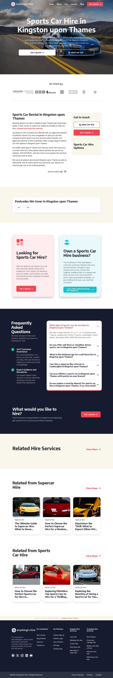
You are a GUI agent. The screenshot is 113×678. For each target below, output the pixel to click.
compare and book (24, 128)
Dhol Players (91, 637)
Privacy (89, 675)
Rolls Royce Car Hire (92, 658)
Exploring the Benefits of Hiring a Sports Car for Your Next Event (86, 594)
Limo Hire (73, 637)
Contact (74, 4)
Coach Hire (74, 644)
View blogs (93, 488)
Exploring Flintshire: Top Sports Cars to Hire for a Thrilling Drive (56, 594)
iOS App (56, 645)
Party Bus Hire (75, 647)
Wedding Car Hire (76, 640)
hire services (37, 128)
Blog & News (41, 638)
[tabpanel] (26, 515)
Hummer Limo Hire (92, 653)
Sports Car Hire (20, 587)
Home (51, 4)
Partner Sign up (58, 635)
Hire (66, 4)
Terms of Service (77, 675)
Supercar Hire (19, 520)
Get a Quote (41, 635)
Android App (57, 649)
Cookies (99, 675)
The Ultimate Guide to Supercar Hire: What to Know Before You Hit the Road (26, 526)
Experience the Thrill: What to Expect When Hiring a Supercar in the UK (86, 526)
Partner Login (58, 638)
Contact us (40, 645)
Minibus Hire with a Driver (93, 647)
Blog (82, 4)
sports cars (77, 332)
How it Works (58, 642)
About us (40, 642)
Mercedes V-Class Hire (74, 651)
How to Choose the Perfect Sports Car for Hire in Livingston (26, 594)
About (59, 4)
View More (93, 449)
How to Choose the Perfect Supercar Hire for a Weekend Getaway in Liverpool (56, 526)
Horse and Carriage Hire (91, 641)
